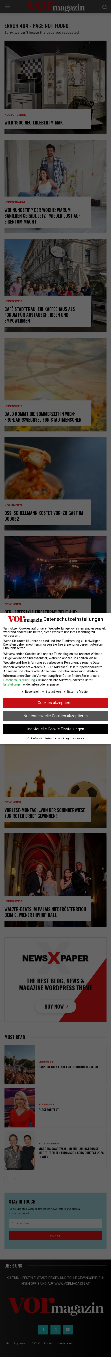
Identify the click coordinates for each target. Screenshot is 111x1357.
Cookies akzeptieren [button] (56, 702)
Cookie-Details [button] (35, 738)
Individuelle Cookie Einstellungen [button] (55, 729)
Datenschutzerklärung (19, 680)
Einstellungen (12, 684)
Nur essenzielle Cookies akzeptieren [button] (56, 716)
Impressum (78, 738)
